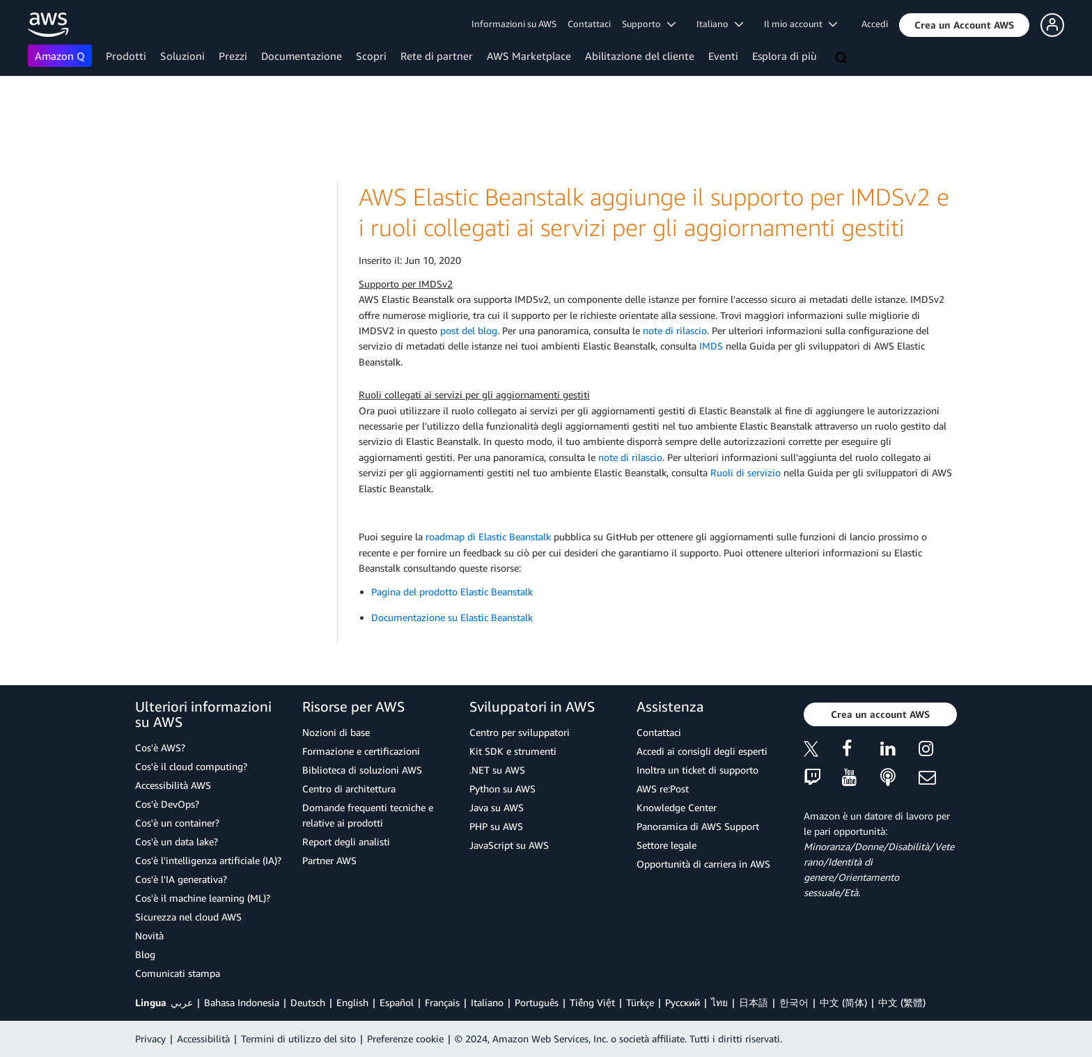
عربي (182, 1002)
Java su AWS (496, 807)
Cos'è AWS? (160, 747)
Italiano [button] (719, 23)
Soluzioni (182, 55)
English (352, 1002)
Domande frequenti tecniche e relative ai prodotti (367, 815)
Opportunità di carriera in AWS (703, 864)
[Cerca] (842, 58)
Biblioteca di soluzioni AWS (362, 770)
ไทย (719, 1002)
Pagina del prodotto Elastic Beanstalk (452, 591)
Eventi (723, 55)
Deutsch (307, 1002)
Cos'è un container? (177, 823)
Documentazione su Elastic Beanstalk (452, 617)
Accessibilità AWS (173, 785)
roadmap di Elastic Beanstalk (488, 536)
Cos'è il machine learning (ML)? (202, 898)
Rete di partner (436, 55)
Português (537, 1002)
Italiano (487, 1002)
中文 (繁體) (902, 1002)
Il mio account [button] (800, 23)
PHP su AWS (496, 826)
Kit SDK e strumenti (512, 751)
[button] (964, 25)
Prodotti (126, 55)
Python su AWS (502, 788)
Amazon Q (60, 55)
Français (442, 1002)
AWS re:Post (663, 788)
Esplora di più (784, 55)
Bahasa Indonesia (241, 1002)
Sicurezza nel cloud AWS (188, 917)
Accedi (874, 23)
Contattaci (589, 23)
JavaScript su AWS (509, 845)
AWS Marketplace (529, 55)
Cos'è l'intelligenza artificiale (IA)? (208, 860)
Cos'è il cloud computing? (191, 766)
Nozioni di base (336, 732)
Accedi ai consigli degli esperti (702, 751)
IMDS (711, 346)
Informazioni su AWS (513, 23)
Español (397, 1002)
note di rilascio (675, 330)
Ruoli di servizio (745, 472)
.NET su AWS (497, 770)
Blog (145, 954)
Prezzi (233, 55)
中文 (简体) (843, 1002)
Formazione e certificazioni (361, 751)
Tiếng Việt (592, 1002)
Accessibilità (203, 1038)
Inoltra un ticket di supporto (697, 770)
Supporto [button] (649, 23)
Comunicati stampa (177, 973)
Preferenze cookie (405, 1038)
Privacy (150, 1038)
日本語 (753, 1002)
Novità (149, 935)
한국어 (794, 1002)
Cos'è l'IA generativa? (181, 879)
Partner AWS (329, 860)
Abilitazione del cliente (639, 55)
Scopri (371, 55)
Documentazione (301, 55)
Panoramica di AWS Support (698, 826)
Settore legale (666, 845)
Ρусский (682, 1002)
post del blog (468, 330)
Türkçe (640, 1002)
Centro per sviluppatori (519, 732)
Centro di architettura (349, 788)
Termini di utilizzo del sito (298, 1038)
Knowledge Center (677, 807)
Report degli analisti (346, 841)
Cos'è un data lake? (176, 841)
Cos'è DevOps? (167, 804)
